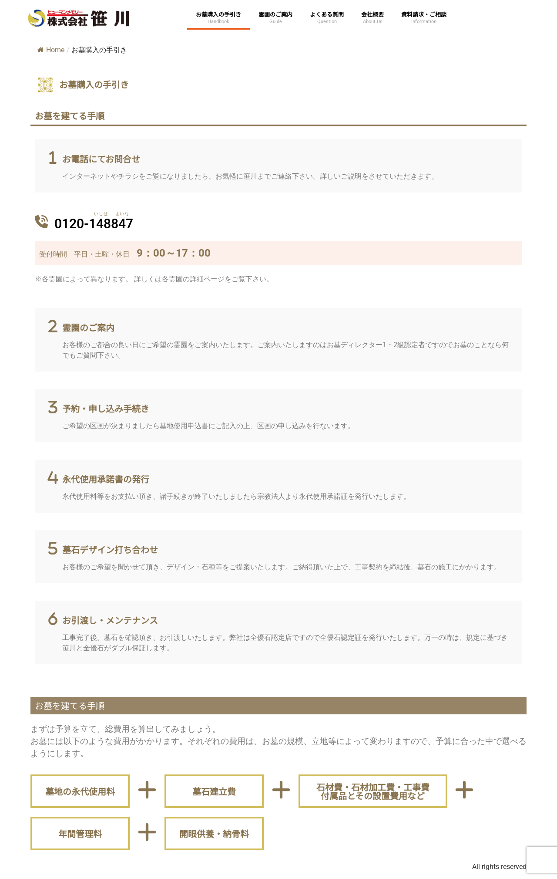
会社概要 (372, 14)
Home (50, 50)
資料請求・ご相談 (423, 14)
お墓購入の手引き (218, 14)
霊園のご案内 (275, 14)
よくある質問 (327, 14)
